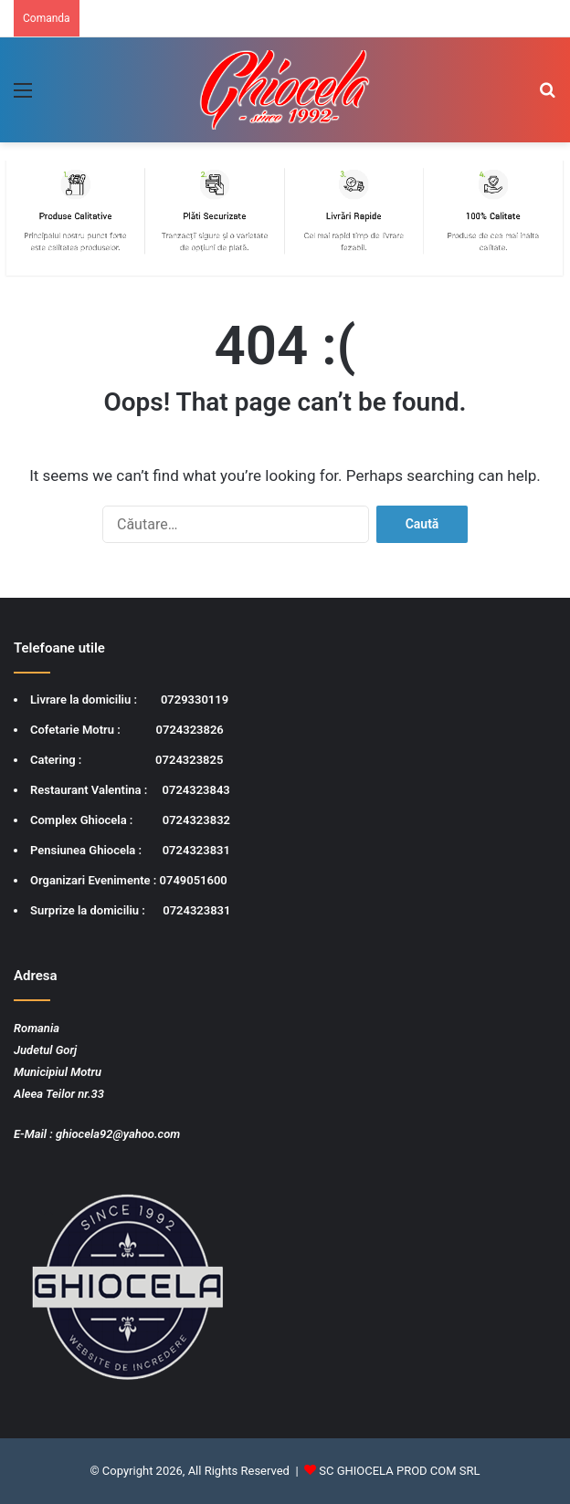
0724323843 (196, 790)
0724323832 (196, 820)
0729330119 (194, 699)
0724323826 (190, 729)
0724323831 (196, 850)
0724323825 (189, 760)
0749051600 (193, 880)
